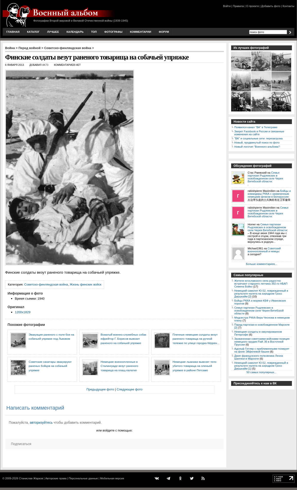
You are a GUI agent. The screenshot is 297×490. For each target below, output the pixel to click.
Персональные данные (83, 478)
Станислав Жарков (31, 478)
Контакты (288, 6)
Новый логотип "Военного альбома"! (257, 146)
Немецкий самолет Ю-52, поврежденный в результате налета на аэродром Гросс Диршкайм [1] (261, 365)
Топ (94, 31)
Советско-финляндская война (67, 48)
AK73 (45, 65)
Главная (12, 31)
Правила (238, 6)
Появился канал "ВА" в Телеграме (255, 127)
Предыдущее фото (100, 389)
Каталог (33, 31)
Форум (164, 31)
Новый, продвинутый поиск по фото (257, 142)
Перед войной (29, 48)
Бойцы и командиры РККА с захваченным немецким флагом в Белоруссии (269, 193)
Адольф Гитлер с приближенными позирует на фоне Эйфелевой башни (261, 350)
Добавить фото (270, 6)
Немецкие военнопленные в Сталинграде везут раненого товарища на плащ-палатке (119, 366)
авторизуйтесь (41, 422)
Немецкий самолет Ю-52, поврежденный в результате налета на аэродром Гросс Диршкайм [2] (261, 293)
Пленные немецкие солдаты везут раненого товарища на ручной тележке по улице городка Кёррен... (196, 339)
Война (10, 48)
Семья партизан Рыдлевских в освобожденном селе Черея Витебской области (265, 177)
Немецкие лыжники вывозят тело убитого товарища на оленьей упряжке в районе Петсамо (194, 366)
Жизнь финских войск (85, 284)
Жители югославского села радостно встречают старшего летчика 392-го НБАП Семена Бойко (261, 283)
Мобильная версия (112, 478)
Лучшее (53, 31)
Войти (227, 6)
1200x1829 (22, 312)
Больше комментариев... (261, 263)
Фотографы (113, 31)
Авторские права (55, 478)
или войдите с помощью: (114, 430)
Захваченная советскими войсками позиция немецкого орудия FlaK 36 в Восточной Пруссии (261, 341)
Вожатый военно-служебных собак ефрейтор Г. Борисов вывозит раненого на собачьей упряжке (123, 339)
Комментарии (140, 31)
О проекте (252, 6)
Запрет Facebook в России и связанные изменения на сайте (259, 133)
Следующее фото (130, 389)
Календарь (75, 31)
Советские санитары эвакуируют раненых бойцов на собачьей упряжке (50, 366)
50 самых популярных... (261, 372)
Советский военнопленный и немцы (264, 250)
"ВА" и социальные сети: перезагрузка (258, 138)
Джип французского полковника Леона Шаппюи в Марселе (258, 357)
